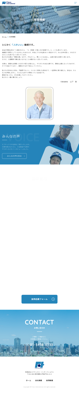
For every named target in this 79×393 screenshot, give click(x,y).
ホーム (4, 37)
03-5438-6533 (41, 345)
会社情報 (38, 380)
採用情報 (49, 380)
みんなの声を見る (14, 157)
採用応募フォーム (43, 299)
